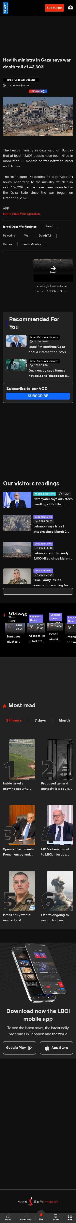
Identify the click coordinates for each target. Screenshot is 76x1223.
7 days (40, 720)
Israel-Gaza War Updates (44, 337)
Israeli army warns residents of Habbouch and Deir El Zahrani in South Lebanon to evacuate (17, 918)
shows (56, 1217)
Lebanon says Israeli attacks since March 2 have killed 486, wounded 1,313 (52, 530)
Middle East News (45, 494)
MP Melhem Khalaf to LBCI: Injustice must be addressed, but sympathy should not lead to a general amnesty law (57, 852)
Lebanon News (43, 517)
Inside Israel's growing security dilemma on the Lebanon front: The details (17, 787)
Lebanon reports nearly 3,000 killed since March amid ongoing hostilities (51, 556)
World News (12, 619)
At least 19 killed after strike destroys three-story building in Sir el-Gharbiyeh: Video (37, 639)
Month (64, 720)
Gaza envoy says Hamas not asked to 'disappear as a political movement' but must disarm (49, 374)
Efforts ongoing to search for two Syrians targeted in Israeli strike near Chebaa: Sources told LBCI (55, 918)
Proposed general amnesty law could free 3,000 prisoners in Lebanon (56, 787)
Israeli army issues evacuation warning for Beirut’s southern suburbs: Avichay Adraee (53, 583)
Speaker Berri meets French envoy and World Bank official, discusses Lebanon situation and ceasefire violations (18, 852)
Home (8, 1217)
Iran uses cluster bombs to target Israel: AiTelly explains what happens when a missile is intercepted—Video (16, 640)
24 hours (14, 720)
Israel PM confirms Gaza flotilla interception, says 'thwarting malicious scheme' (47, 350)
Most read (22, 706)
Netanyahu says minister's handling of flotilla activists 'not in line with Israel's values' (53, 502)
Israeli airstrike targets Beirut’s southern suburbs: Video (56, 637)
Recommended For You (34, 323)
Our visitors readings (31, 484)
